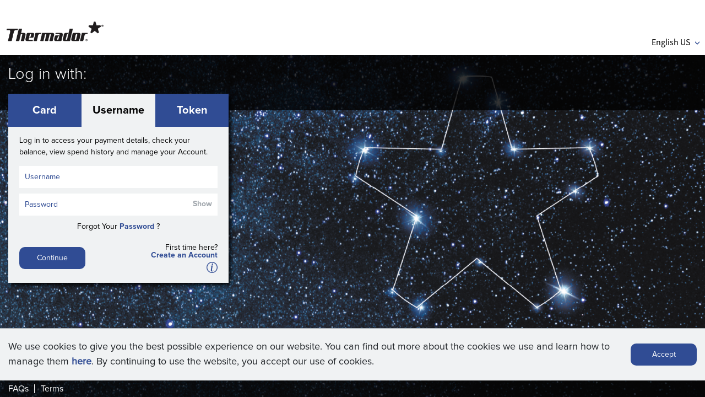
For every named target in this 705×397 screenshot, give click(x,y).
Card (44, 110)
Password (137, 226)
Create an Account (184, 255)
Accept (664, 354)
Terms (52, 388)
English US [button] (675, 41)
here (81, 362)
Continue (52, 258)
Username (118, 110)
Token (192, 110)
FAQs (18, 388)
